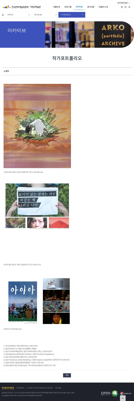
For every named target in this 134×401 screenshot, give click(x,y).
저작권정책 (20, 388)
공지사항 (90, 7)
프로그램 (67, 7)
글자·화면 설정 (122, 2)
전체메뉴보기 (129, 7)
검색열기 (125, 7)
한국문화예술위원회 (16, 7)
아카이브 (79, 7)
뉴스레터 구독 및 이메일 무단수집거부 (39, 388)
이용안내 (56, 7)
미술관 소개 (103, 7)
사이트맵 (58, 388)
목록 (67, 375)
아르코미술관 (35, 7)
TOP (123, 398)
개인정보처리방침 (7, 388)
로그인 (122, 7)
